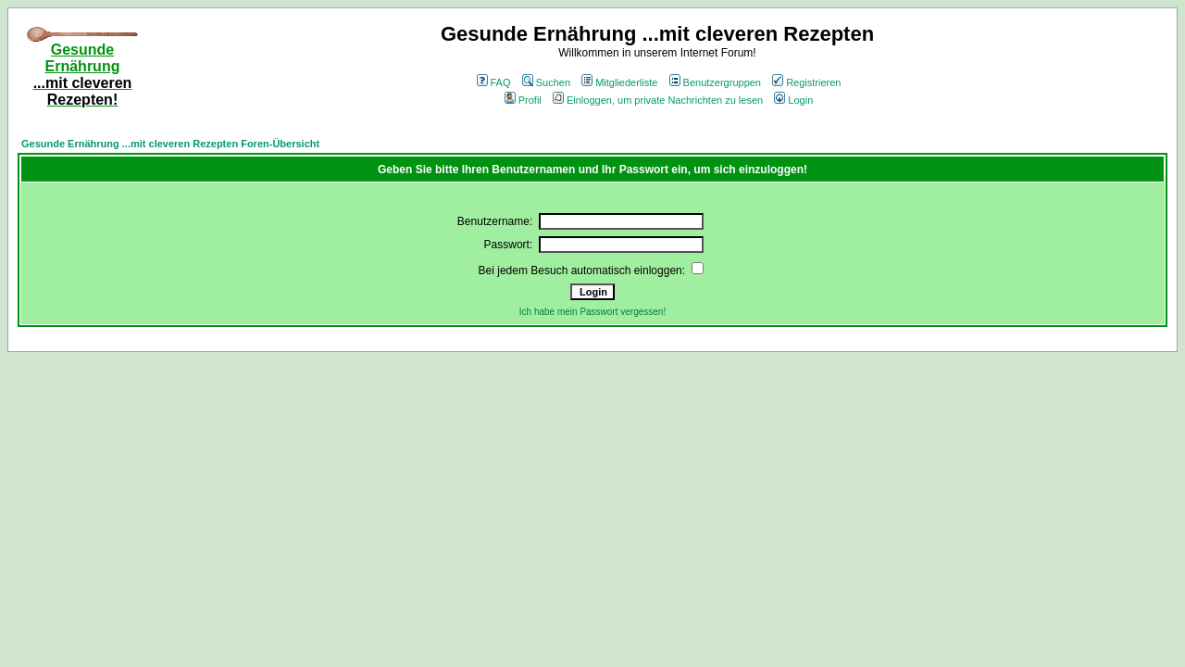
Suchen (546, 82)
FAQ (494, 82)
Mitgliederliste (619, 82)
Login (793, 100)
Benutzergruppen (715, 82)
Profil (523, 100)
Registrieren (806, 82)
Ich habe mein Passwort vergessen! (592, 312)
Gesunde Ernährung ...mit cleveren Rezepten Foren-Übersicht (170, 143)
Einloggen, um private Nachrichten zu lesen (658, 100)
